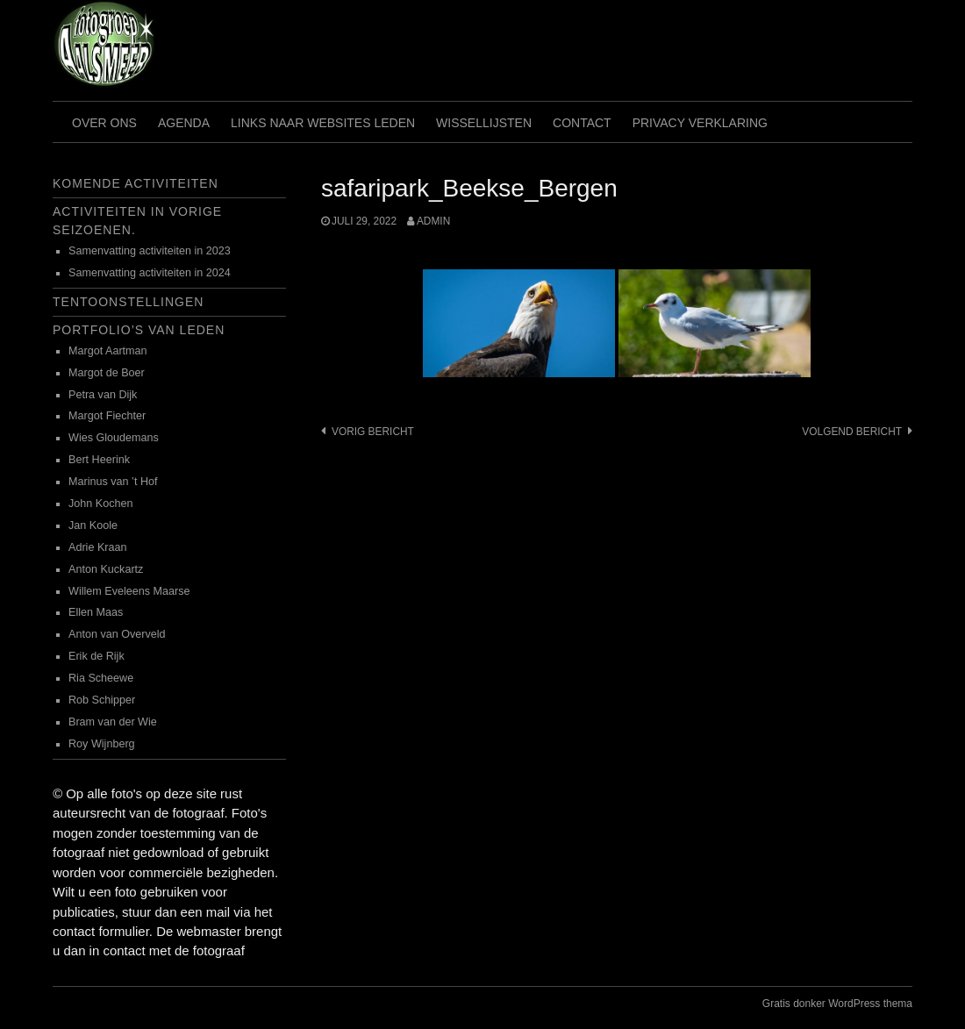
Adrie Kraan (97, 547)
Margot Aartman (107, 351)
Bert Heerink (99, 460)
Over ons (104, 123)
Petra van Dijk (102, 395)
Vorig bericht (373, 431)
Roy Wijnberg (101, 744)
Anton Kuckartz (105, 569)
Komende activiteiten (135, 183)
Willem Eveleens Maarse (129, 591)
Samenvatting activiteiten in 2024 (149, 273)
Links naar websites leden (323, 123)
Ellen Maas (95, 612)
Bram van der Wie (112, 722)
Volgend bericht (852, 431)
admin (433, 221)
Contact (582, 123)
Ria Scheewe (100, 678)
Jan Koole (93, 525)
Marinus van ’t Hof (113, 481)
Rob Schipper (101, 700)
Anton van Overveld (117, 634)
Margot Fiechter (107, 416)
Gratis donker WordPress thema (837, 1003)
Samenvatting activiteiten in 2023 (149, 251)
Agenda (184, 123)
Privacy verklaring (700, 123)
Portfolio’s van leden (139, 330)
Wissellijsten (484, 123)
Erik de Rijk (96, 656)
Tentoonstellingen (128, 302)
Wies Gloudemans (113, 438)
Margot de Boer (106, 373)
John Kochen (100, 503)
